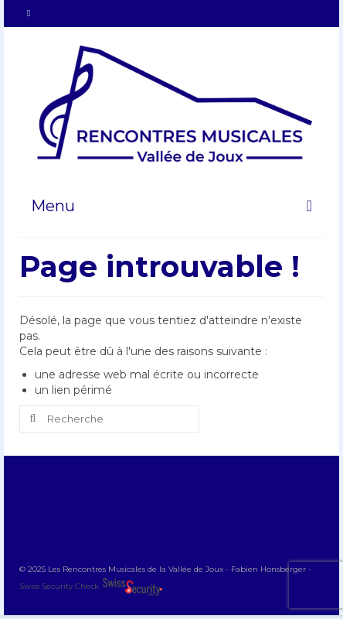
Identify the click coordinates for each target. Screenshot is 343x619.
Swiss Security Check (60, 586)
